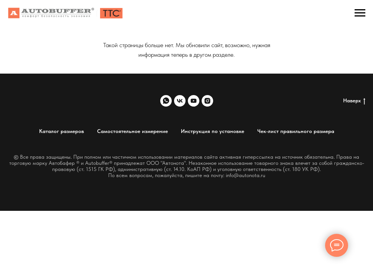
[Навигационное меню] (360, 13)
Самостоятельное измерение (132, 131)
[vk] (180, 101)
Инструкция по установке (212, 131)
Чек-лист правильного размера (295, 131)
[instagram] (207, 101)
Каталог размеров (61, 131)
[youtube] (193, 101)
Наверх (354, 100)
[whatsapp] (166, 101)
